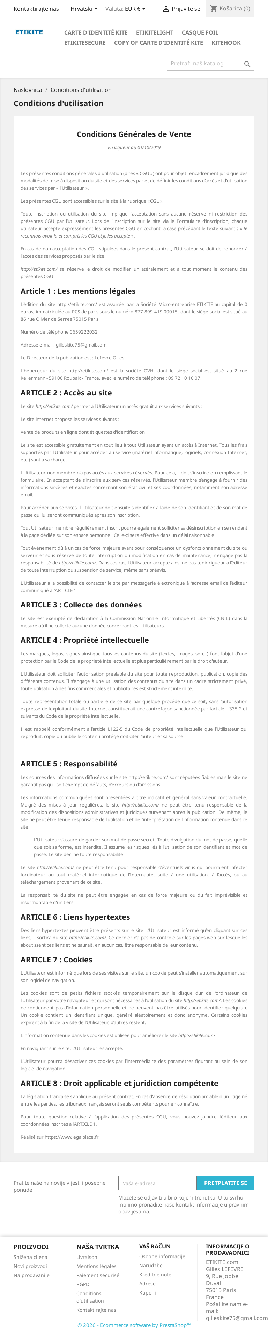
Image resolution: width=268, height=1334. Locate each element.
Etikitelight (154, 32)
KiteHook (226, 42)
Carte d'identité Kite (96, 32)
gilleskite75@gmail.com (237, 1318)
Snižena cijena (30, 1257)
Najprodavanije (32, 1275)
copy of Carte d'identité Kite (158, 42)
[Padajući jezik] (85, 9)
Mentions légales (96, 1266)
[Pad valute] (136, 9)
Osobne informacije (162, 1256)
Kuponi (147, 1292)
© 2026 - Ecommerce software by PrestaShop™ (134, 1324)
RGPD (82, 1284)
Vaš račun (155, 1246)
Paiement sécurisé (97, 1275)
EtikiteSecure (85, 42)
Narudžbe (151, 1265)
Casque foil (200, 32)
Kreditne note (155, 1274)
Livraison (86, 1257)
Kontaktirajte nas (36, 9)
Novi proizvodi (30, 1266)
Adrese (147, 1283)
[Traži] (210, 63)
